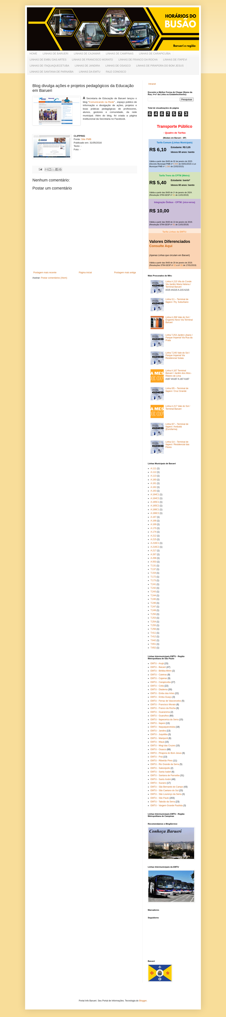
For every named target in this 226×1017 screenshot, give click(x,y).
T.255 (153, 625)
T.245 (153, 599)
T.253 (153, 618)
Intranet (152, 84)
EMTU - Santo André (161, 779)
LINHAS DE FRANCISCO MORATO (92, 59)
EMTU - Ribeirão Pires (162, 760)
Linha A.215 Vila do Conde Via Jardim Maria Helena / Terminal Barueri (179, 284)
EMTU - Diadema (159, 689)
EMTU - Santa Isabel (161, 771)
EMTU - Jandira (158, 730)
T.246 (153, 603)
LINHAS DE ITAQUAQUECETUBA (49, 65)
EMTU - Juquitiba (159, 734)
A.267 (153, 554)
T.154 (153, 573)
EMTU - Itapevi (158, 723)
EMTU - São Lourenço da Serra (166, 794)
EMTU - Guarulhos (160, 715)
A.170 (153, 528)
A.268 (153, 558)
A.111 (153, 468)
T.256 (153, 629)
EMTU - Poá (157, 756)
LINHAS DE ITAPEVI (175, 59)
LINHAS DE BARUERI (55, 53)
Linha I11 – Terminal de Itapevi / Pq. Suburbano (177, 300)
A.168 (153, 520)
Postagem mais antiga (125, 272)
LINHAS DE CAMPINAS (120, 53)
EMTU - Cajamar (159, 678)
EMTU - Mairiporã (159, 738)
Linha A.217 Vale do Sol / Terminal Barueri (178, 407)
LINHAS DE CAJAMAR (87, 53)
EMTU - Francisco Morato (163, 704)
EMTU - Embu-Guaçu (161, 697)
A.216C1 (155, 543)
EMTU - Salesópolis (160, 768)
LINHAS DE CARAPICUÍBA (155, 53)
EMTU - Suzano (158, 783)
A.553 (153, 561)
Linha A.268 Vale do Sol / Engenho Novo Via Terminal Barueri (179, 320)
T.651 (153, 644)
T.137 (153, 569)
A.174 (153, 532)
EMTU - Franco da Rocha (163, 708)
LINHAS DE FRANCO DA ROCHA (138, 59)
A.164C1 (155, 494)
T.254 (153, 621)
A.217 (153, 550)
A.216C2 (155, 547)
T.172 (153, 576)
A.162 (153, 487)
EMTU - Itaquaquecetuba (163, 727)
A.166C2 (155, 513)
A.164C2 (155, 498)
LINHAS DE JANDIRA (87, 65)
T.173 (153, 580)
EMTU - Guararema (160, 712)
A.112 (153, 472)
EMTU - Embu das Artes (162, 693)
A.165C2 (155, 505)
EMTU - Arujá (157, 663)
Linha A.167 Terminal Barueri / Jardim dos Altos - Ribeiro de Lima (179, 373)
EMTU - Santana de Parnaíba (165, 775)
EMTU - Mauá (157, 742)
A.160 (153, 479)
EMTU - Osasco (158, 749)
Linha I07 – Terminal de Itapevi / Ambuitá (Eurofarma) (177, 427)
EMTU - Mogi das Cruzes (163, 745)
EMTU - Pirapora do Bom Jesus (166, 753)
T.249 (153, 610)
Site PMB (86, 139)
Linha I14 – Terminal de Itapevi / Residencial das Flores (177, 444)
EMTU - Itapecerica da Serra (165, 719)
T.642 (153, 640)
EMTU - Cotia (157, 686)
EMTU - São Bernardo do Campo (167, 787)
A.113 (153, 476)
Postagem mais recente (44, 272)
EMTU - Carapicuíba (161, 682)
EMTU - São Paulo (160, 798)
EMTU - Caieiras (159, 674)
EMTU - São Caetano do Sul (164, 790)
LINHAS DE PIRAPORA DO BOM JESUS (160, 65)
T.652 (153, 647)
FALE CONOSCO (116, 71)
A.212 (153, 535)
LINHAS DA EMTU (89, 71)
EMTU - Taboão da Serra (163, 801)
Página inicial (85, 272)
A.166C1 (155, 509)
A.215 (153, 539)
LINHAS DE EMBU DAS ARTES (48, 59)
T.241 (153, 584)
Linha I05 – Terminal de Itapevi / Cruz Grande (177, 389)
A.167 (153, 517)
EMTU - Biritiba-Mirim (161, 671)
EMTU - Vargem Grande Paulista (167, 805)
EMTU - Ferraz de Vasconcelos (166, 701)
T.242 (153, 588)
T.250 (153, 614)
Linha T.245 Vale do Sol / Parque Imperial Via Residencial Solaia (178, 355)
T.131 (153, 565)
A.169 (153, 524)
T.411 (153, 633)
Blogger (143, 1000)
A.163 (153, 491)
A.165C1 (155, 502)
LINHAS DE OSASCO (118, 65)
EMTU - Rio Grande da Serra (165, 764)
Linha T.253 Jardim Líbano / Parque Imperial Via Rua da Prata (179, 338)
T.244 (153, 595)
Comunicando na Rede (101, 102)
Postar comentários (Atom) (54, 278)
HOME (33, 53)
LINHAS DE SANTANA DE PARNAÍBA (51, 71)
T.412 (153, 636)
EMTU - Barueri (158, 667)
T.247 (153, 606)
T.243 (153, 591)
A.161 (153, 483)
